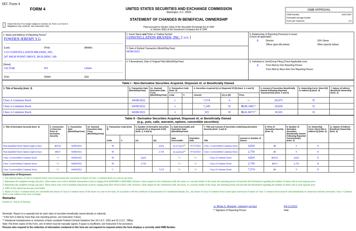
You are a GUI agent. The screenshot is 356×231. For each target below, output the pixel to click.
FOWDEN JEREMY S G (22, 39)
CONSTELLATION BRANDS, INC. (153, 37)
